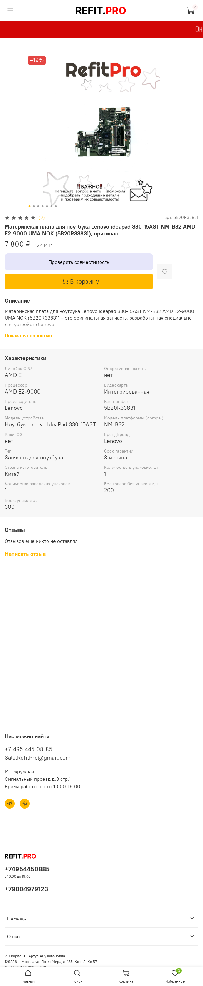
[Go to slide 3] (38, 206)
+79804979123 (26, 889)
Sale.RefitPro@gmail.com (38, 757)
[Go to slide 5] (47, 206)
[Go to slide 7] (56, 206)
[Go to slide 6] (51, 206)
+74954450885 (27, 869)
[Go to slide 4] (43, 206)
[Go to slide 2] (34, 206)
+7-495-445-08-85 (28, 749)
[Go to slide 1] (30, 206)
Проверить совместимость (78, 262)
